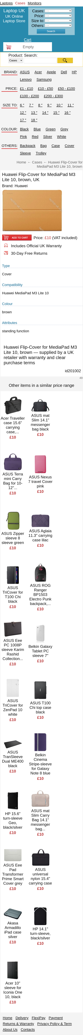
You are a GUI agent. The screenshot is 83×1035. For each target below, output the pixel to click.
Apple (51, 72)
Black (24, 129)
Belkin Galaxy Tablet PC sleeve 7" (40, 651)
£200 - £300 (53, 96)
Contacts (28, 1030)
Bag (43, 146)
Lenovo (26, 79)
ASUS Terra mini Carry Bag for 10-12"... (12, 481)
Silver (47, 137)
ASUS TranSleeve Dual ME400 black (13, 759)
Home (7, 1018)
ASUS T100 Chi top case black (40, 707)
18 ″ (34, 120)
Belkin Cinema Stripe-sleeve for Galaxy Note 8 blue (40, 764)
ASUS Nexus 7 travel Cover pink (40, 481)
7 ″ (31, 105)
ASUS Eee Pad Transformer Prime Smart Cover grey (13, 874)
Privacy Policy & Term (54, 1024)
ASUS (25, 72)
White (61, 137)
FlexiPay (38, 1018)
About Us (10, 1030)
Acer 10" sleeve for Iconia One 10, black (12, 990)
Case (55, 146)
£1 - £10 (26, 89)
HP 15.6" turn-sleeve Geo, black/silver (12, 820)
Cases (20, 3)
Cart (27, 39)
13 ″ (34, 113)
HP (74, 72)
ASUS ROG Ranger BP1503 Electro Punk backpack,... (40, 594)
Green (51, 129)
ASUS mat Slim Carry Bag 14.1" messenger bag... (40, 820)
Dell (64, 72)
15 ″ (56, 113)
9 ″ (49, 105)
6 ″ (22, 105)
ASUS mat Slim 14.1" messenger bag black (40, 422)
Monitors (34, 3)
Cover (69, 146)
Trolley (41, 153)
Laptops (6, 3)
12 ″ (23, 113)
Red (35, 137)
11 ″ (71, 105)
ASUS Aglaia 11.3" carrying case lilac (40, 535)
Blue (37, 129)
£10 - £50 (45, 89)
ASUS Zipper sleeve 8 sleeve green (12, 538)
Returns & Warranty (18, 1024)
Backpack (27, 146)
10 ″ (59, 105)
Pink (23, 137)
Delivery (22, 1018)
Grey (64, 129)
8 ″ (40, 105)
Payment (56, 1018)
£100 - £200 (29, 96)
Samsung (44, 79)
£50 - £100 (66, 89)
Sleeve (25, 153)
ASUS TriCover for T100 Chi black (13, 595)
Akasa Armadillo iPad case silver (12, 930)
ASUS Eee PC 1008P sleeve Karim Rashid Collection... (12, 649)
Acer (38, 72)
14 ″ (45, 113)
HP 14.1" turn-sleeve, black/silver (40, 933)
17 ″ (23, 120)
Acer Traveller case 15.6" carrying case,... (13, 425)
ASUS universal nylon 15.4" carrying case (40, 876)
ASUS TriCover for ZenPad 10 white (13, 707)
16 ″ (67, 113)
